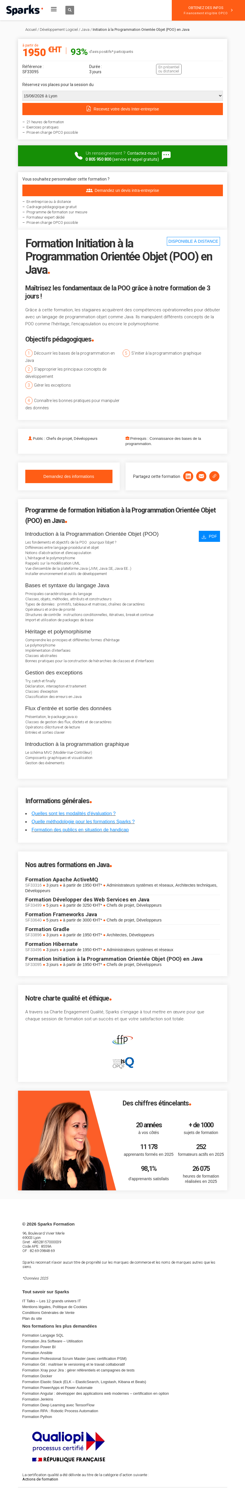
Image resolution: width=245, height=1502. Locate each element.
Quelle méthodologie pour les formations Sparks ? (83, 821)
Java (85, 29)
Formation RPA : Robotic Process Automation (60, 1411)
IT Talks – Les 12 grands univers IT (51, 1301)
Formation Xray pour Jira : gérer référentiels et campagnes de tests (78, 1370)
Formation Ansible (37, 1353)
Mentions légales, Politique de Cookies (54, 1307)
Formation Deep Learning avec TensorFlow (58, 1405)
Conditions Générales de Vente (48, 1312)
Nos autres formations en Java (67, 865)
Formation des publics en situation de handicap (80, 829)
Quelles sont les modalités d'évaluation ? (74, 813)
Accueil (31, 29)
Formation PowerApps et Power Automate (57, 1387)
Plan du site (32, 1318)
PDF (209, 536)
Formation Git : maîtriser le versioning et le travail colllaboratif (73, 1364)
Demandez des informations (68, 476)
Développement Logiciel (59, 29)
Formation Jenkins (37, 1399)
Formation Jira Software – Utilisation (52, 1341)
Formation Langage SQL (43, 1335)
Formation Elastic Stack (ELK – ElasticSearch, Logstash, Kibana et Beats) (84, 1382)
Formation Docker (37, 1376)
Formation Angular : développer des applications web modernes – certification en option (95, 1393)
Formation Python (37, 1417)
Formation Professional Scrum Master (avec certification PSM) (74, 1358)
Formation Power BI (39, 1347)
